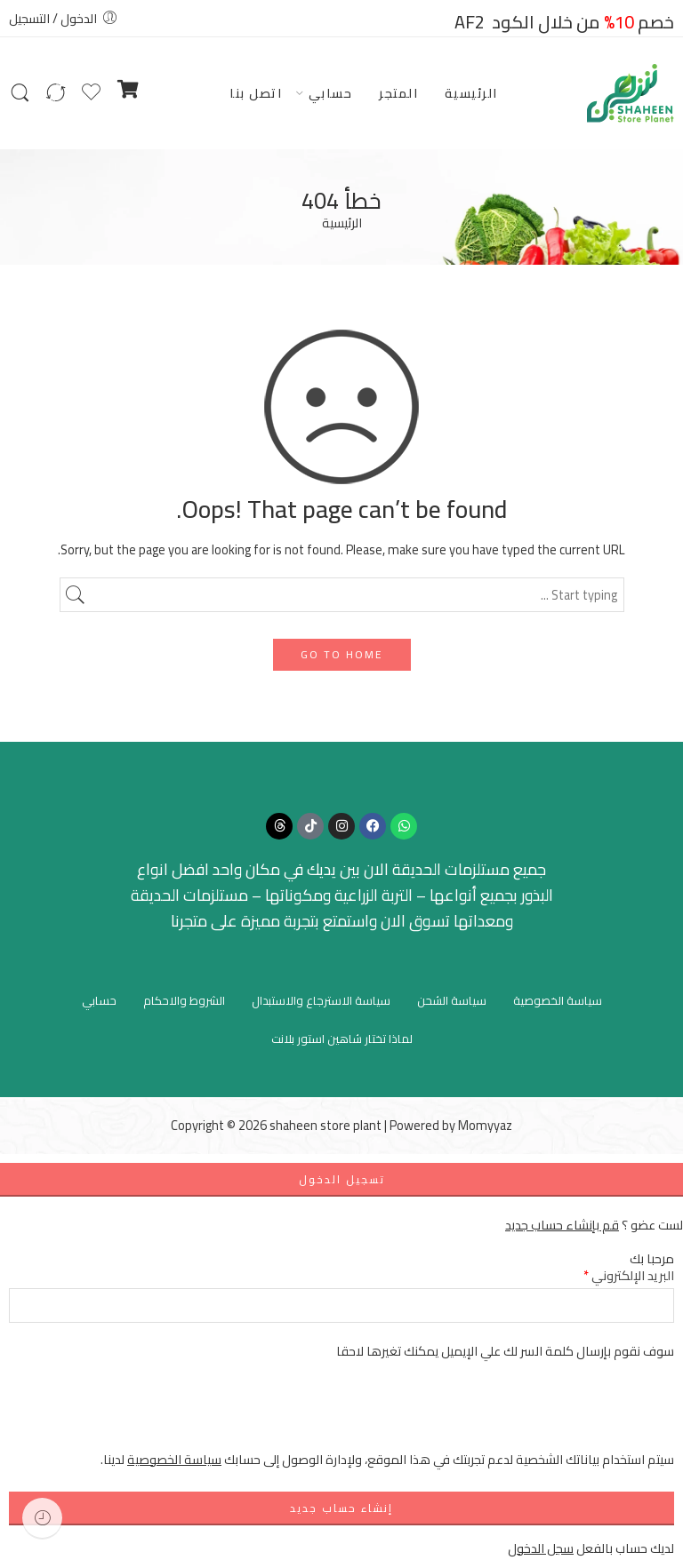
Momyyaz (485, 1125)
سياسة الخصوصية (557, 1000)
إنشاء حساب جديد (341, 1508)
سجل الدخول (541, 1548)
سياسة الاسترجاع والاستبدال (321, 1000)
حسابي (330, 93)
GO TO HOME (342, 654)
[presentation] (539, 1414)
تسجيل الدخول (342, 1179)
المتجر (398, 93)
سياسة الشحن (451, 1000)
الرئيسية (471, 93)
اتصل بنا (255, 93)
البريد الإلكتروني (628, 1275)
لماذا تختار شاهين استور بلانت (342, 1038)
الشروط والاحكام (184, 1000)
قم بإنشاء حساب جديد (562, 1225)
